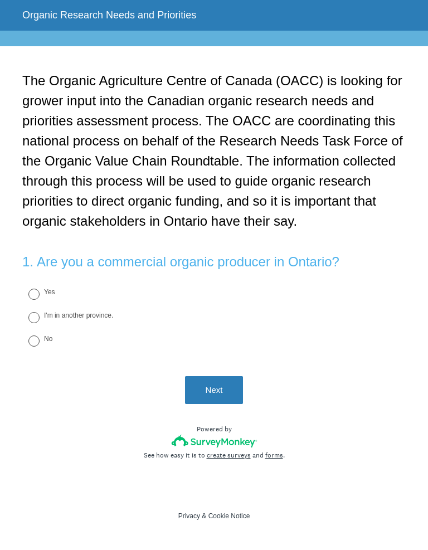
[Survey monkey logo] (214, 441)
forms (274, 455)
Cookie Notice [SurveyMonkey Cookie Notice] (229, 516)
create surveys (229, 455)
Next (214, 390)
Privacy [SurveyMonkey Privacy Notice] (189, 516)
